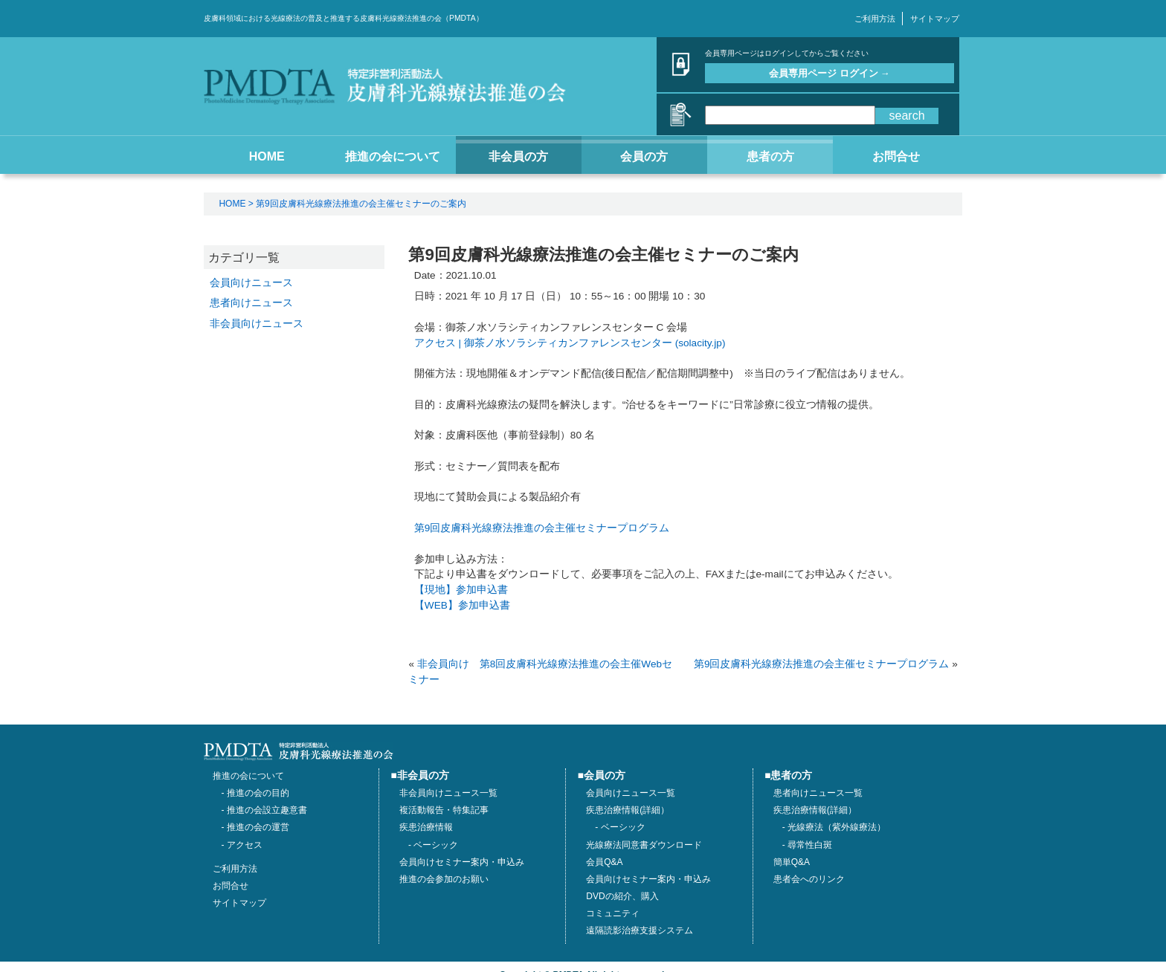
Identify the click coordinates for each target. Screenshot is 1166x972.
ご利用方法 (874, 18)
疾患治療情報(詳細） (815, 810)
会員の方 (604, 775)
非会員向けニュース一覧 (448, 793)
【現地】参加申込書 (461, 589)
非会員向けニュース (256, 323)
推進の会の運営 (258, 827)
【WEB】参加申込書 (462, 605)
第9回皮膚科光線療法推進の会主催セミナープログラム (542, 528)
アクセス (244, 845)
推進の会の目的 (258, 793)
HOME (232, 203)
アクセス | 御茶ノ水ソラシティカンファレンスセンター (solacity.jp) (570, 343)
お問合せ (230, 886)
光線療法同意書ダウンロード (644, 845)
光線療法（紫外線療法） (836, 827)
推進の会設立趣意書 (267, 810)
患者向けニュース (251, 302)
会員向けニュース (251, 282)
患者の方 (791, 775)
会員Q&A (604, 862)
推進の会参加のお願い (444, 879)
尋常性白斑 (809, 845)
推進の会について (248, 776)
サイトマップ (934, 18)
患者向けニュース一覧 (818, 793)
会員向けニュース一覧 (630, 793)
